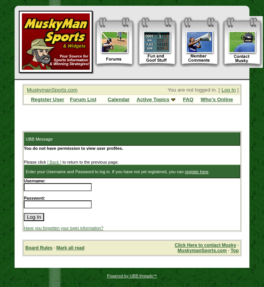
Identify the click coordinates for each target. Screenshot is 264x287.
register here (197, 171)
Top (235, 250)
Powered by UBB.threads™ (132, 276)
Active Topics (153, 99)
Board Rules (39, 248)
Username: (35, 181)
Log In (228, 90)
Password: (34, 198)
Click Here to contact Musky (205, 245)
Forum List (83, 99)
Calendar (119, 99)
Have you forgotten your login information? (63, 228)
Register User (47, 99)
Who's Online (217, 99)
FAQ (188, 99)
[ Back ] (54, 162)
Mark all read (70, 248)
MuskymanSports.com (52, 90)
